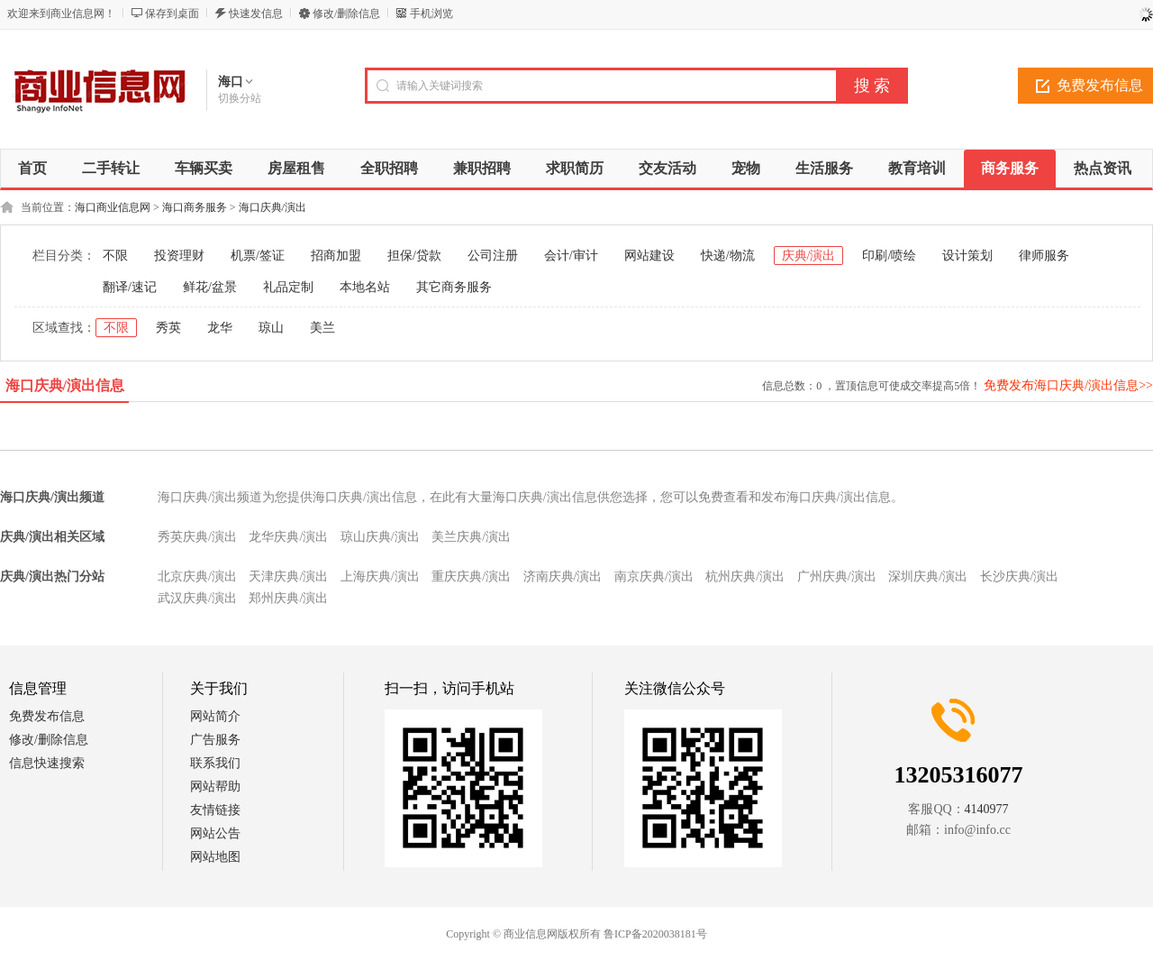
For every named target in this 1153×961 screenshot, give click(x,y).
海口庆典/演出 (272, 207)
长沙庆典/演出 (1019, 576)
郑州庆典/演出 (288, 598)
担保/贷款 (414, 255)
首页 (32, 168)
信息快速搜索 (47, 763)
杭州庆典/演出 (745, 576)
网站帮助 (215, 786)
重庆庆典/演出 (471, 576)
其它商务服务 (454, 287)
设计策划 (967, 255)
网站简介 (215, 716)
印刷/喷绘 (889, 255)
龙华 (219, 327)
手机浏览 (431, 13)
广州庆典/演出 (836, 576)
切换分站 (239, 98)
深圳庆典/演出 (927, 576)
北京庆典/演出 (197, 576)
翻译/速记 (130, 287)
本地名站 (365, 287)
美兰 (322, 327)
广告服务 (215, 739)
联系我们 (215, 763)
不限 (115, 255)
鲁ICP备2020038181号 (655, 934)
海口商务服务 (194, 207)
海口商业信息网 (112, 207)
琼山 (271, 327)
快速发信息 (256, 13)
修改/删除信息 (346, 13)
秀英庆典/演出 (197, 537)
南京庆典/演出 (654, 576)
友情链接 (215, 810)
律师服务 (1044, 255)
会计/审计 (571, 255)
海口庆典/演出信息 (64, 385)
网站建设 (649, 255)
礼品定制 (288, 287)
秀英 (168, 327)
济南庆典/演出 (563, 576)
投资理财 (179, 255)
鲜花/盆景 (210, 287)
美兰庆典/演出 (471, 537)
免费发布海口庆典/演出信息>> (1068, 385)
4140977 (987, 809)
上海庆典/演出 (380, 576)
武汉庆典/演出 (197, 598)
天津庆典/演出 (288, 576)
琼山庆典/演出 (380, 537)
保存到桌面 (172, 13)
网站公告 (215, 833)
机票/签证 (258, 255)
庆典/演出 (809, 255)
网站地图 (215, 857)
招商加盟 (336, 255)
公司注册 (493, 255)
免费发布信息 (47, 716)
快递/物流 (728, 255)
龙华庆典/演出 (288, 537)
